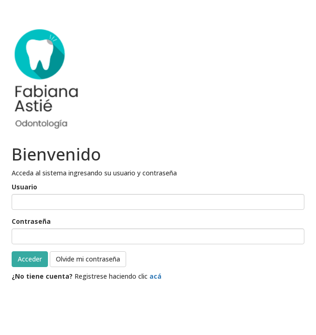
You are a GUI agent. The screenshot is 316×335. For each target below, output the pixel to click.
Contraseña (31, 221)
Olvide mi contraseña (88, 259)
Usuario (24, 186)
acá (155, 276)
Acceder (30, 259)
